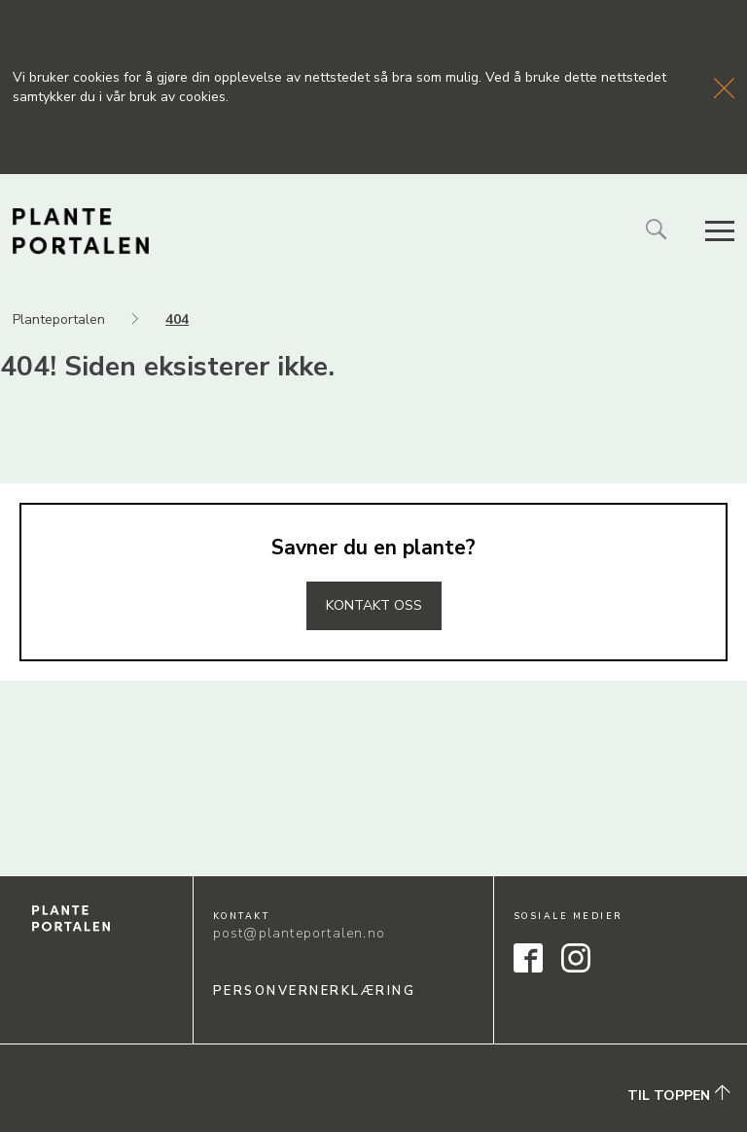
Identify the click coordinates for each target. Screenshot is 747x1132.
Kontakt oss (374, 605)
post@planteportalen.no (299, 933)
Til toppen (678, 1094)
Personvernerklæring (314, 991)
